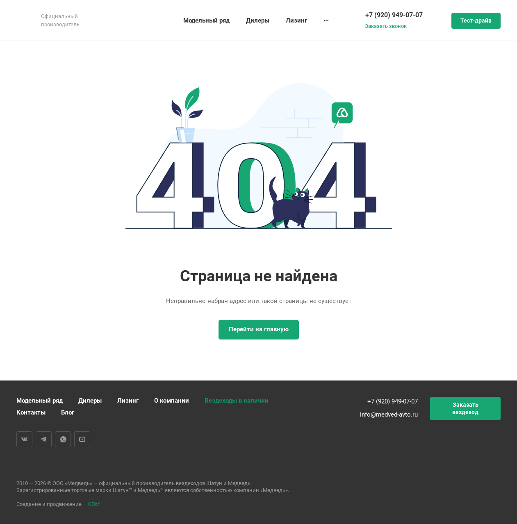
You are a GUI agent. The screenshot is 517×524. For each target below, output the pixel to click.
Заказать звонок (386, 26)
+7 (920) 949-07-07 (394, 15)
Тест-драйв (476, 20)
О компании (171, 400)
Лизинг (128, 400)
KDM (94, 504)
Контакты (31, 412)
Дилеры (90, 400)
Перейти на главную (259, 329)
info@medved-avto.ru (389, 414)
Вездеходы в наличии (237, 400)
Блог (67, 412)
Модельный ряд (39, 400)
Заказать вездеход (465, 408)
